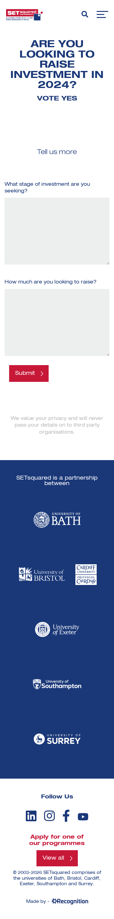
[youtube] (83, 817)
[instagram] (49, 816)
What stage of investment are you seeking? (47, 188)
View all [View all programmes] (53, 858)
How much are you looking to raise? (51, 282)
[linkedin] (31, 816)
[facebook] (66, 816)
